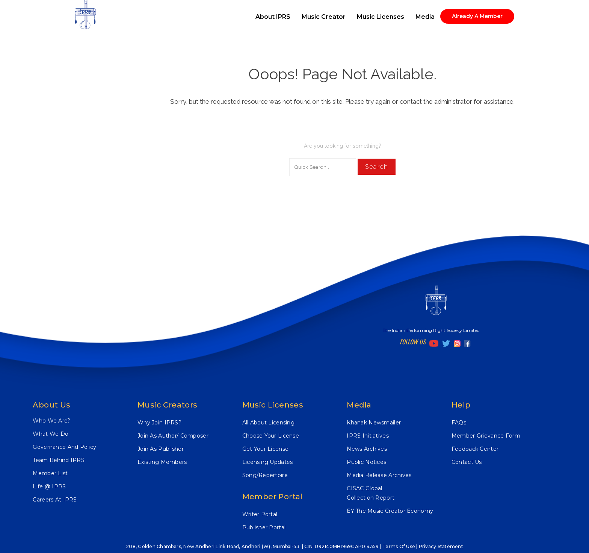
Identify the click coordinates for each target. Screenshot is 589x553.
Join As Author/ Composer (172, 435)
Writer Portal (260, 514)
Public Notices (366, 462)
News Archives (367, 448)
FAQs (459, 422)
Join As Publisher (160, 448)
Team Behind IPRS (58, 460)
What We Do (50, 433)
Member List (50, 473)
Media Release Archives (379, 475)
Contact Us (467, 462)
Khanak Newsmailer (374, 422)
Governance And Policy (64, 447)
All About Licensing (268, 422)
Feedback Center (475, 448)
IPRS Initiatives (367, 435)
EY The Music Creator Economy (390, 511)
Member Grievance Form (486, 435)
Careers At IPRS (55, 499)
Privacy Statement (441, 546)
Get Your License (265, 448)
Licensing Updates (267, 462)
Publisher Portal (263, 527)
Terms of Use (398, 546)
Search (376, 166)
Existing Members (162, 462)
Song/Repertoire (265, 475)
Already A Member (477, 16)
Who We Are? (51, 420)
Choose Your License (270, 435)
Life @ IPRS (49, 486)
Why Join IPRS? (159, 422)
